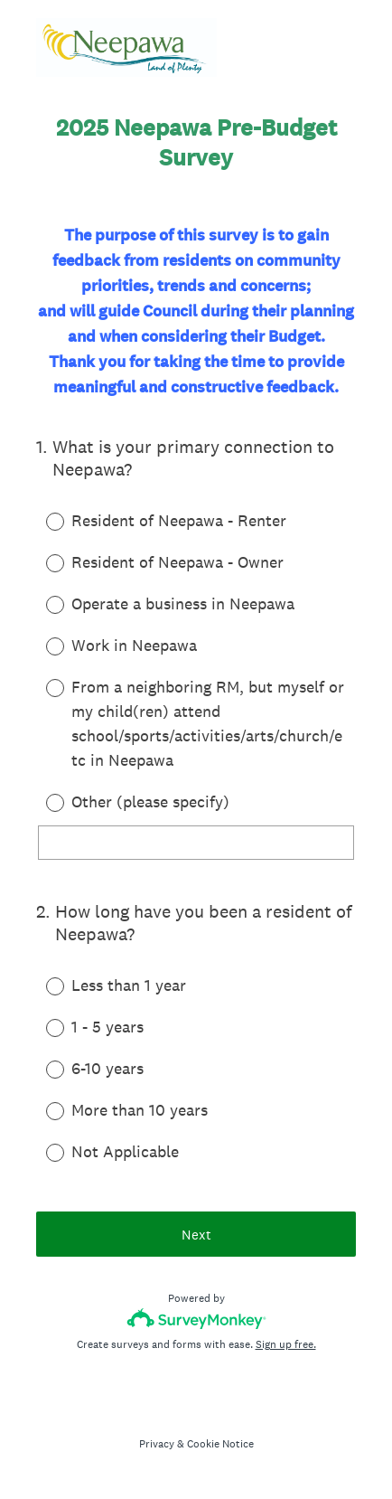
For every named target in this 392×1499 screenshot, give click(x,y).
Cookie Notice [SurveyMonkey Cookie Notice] (220, 1444)
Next (196, 1234)
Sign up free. (286, 1344)
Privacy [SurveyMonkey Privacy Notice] (156, 1444)
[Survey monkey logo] (196, 1318)
